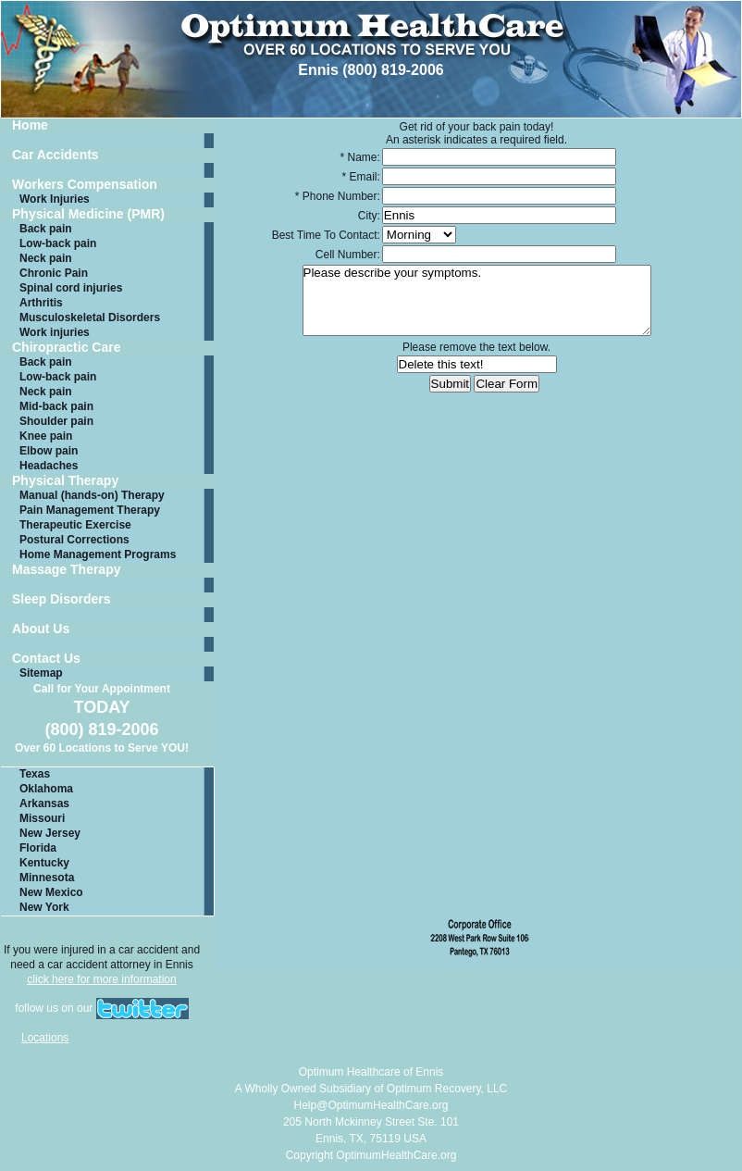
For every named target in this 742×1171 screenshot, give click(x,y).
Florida (37, 847)
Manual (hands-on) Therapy (92, 495)
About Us (40, 629)
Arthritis (41, 302)
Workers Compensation (84, 185)
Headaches (48, 465)
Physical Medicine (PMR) (88, 214)
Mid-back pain (56, 406)
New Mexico (51, 892)
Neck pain (45, 258)
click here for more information (101, 979)
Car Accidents (55, 155)
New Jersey (49, 833)
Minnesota (46, 877)
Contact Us (46, 659)
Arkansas (44, 803)
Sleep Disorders (61, 599)
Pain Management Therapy (89, 510)
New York (44, 907)
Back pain (45, 228)
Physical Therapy (65, 481)
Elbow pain (48, 450)
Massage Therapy (66, 570)
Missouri (42, 818)
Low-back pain (57, 243)
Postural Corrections (74, 539)
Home (30, 125)
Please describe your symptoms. (477, 300)
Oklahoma (46, 788)
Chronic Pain (53, 273)
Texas (34, 773)
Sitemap (41, 672)
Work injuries (54, 332)
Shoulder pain (56, 421)
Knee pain (45, 436)
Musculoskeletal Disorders (89, 317)
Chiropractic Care (66, 348)
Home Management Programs (97, 554)
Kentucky (44, 862)
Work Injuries (54, 199)
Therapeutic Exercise (75, 524)
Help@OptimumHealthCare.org (371, 1105)
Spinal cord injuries (70, 287)
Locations (44, 1037)
